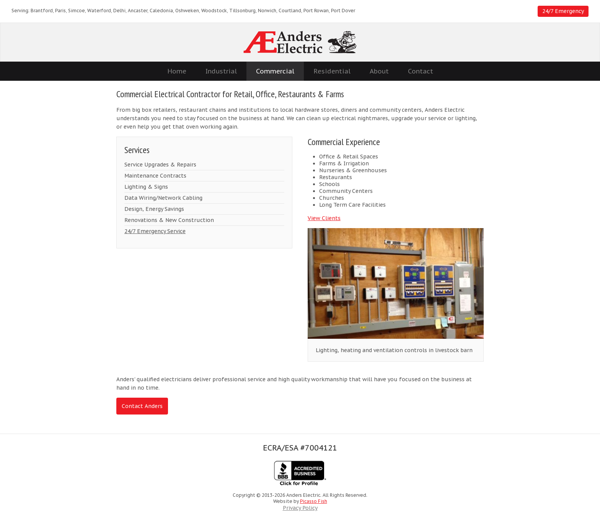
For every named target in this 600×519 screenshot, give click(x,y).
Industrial (221, 71)
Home (176, 71)
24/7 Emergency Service (155, 231)
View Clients (324, 218)
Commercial (275, 71)
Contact (420, 71)
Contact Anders (142, 406)
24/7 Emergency (563, 11)
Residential (332, 71)
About (379, 71)
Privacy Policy (300, 507)
